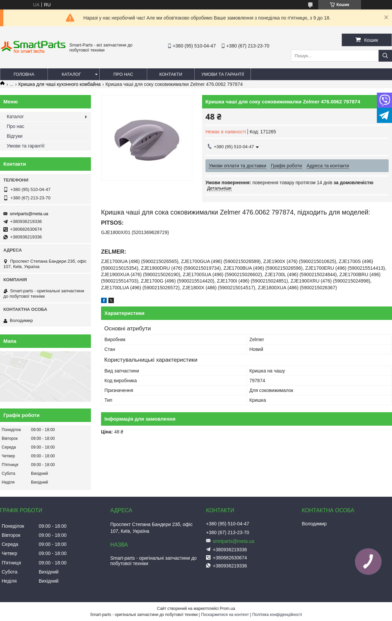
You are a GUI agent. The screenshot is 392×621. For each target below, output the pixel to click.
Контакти (170, 74)
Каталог (71, 74)
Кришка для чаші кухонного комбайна (60, 84)
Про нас (123, 74)
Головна (23, 74)
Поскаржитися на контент (225, 614)
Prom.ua (227, 608)
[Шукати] (385, 56)
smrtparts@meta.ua (29, 213)
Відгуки (15, 136)
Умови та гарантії (222, 74)
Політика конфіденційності (277, 614)
